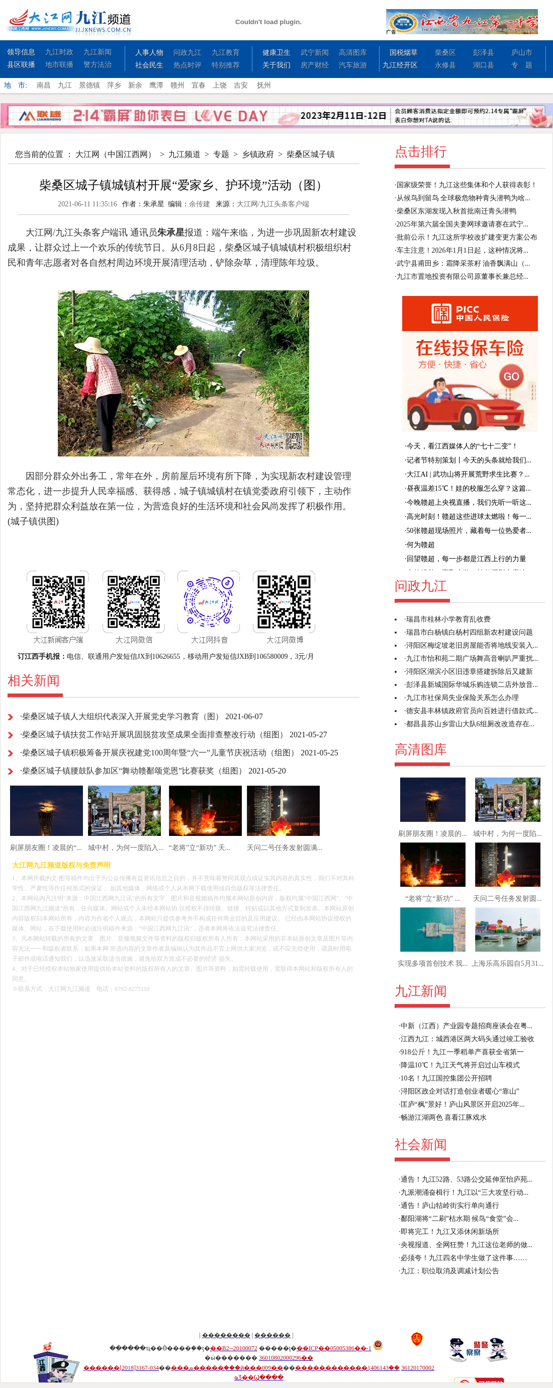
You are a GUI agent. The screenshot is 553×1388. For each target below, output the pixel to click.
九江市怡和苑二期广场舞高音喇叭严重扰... (472, 658)
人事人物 (149, 52)
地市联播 (59, 64)
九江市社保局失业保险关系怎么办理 (462, 698)
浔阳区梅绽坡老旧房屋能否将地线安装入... (472, 645)
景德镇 (89, 85)
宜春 (199, 85)
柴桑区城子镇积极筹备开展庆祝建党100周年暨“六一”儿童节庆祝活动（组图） (160, 752)
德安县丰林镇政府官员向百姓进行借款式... (472, 711)
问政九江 (187, 52)
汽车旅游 (353, 65)
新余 (135, 85)
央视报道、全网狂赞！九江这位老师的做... (467, 1245)
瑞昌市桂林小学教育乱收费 (448, 619)
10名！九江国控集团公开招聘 (446, 1078)
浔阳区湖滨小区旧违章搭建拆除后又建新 (469, 671)
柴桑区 (445, 52)
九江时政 (59, 52)
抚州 (264, 85)
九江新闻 (97, 52)
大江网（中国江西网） (115, 154)
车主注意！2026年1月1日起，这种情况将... (463, 250)
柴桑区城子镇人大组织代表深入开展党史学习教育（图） (122, 716)
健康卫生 (276, 52)
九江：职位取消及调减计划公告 (450, 1271)
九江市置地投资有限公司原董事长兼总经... (463, 276)
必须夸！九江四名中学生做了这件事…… (464, 1258)
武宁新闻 (315, 52)
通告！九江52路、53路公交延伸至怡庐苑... (467, 1179)
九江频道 (184, 154)
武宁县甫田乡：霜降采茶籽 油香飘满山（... (463, 263)
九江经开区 (400, 65)
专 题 (521, 65)
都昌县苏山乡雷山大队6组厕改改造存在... (470, 724)
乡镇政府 (258, 154)
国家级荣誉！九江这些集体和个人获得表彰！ (467, 185)
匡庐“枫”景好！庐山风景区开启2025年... (463, 1104)
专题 (221, 154)
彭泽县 (483, 52)
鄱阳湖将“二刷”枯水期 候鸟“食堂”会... (460, 1218)
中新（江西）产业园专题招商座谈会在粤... (467, 1026)
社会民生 (149, 65)
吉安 (241, 85)
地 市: (15, 85)
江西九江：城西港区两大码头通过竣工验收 (467, 1039)
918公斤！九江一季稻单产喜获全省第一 (462, 1052)
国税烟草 (404, 52)
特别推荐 (226, 65)
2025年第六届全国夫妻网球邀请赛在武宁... (463, 224)
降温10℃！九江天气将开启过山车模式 (460, 1065)
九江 (65, 85)
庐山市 (521, 52)
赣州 (177, 85)
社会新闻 (421, 1144)
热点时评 (187, 65)
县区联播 (21, 64)
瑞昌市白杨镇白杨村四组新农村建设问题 (469, 632)
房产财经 (315, 65)
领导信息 (21, 52)
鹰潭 (156, 85)
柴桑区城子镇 (311, 154)
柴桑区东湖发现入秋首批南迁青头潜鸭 (456, 211)
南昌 (44, 85)
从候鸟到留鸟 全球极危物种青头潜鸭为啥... (463, 198)
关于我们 (276, 65)
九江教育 (226, 52)
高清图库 (353, 52)
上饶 (220, 85)
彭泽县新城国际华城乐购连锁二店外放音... (472, 684)
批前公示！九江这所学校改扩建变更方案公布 (467, 237)
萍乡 (114, 85)
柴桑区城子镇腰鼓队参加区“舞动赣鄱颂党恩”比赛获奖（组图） (134, 770)
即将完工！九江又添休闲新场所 (450, 1232)
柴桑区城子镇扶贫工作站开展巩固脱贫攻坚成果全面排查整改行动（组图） (155, 734)
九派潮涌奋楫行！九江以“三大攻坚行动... (465, 1192)
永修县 (445, 65)
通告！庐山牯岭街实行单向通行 (450, 1205)
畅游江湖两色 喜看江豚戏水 (444, 1117)
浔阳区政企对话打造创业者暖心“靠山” (460, 1091)
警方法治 (97, 64)
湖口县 (483, 65)
